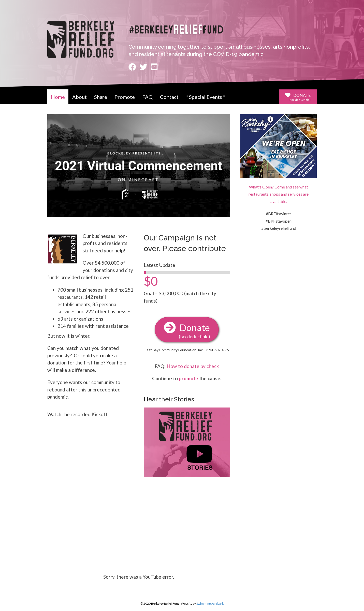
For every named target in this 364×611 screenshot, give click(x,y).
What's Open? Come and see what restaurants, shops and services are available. (279, 194)
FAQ (147, 97)
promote (188, 378)
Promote (124, 97)
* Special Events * (205, 97)
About (79, 97)
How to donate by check (193, 366)
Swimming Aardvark (210, 603)
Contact (169, 97)
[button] (298, 96)
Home (58, 97)
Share (100, 97)
